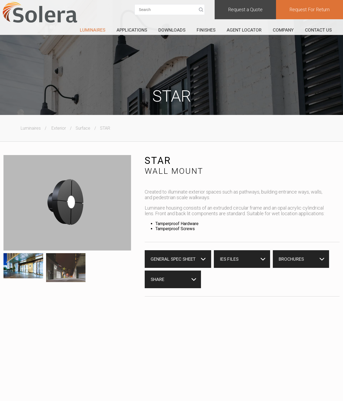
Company (283, 30)
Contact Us (318, 30)
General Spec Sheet (173, 259)
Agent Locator (244, 30)
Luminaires (92, 30)
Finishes (206, 30)
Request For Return (309, 9)
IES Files (229, 259)
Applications (132, 30)
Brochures (291, 259)
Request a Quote (245, 9)
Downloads (171, 30)
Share (157, 279)
